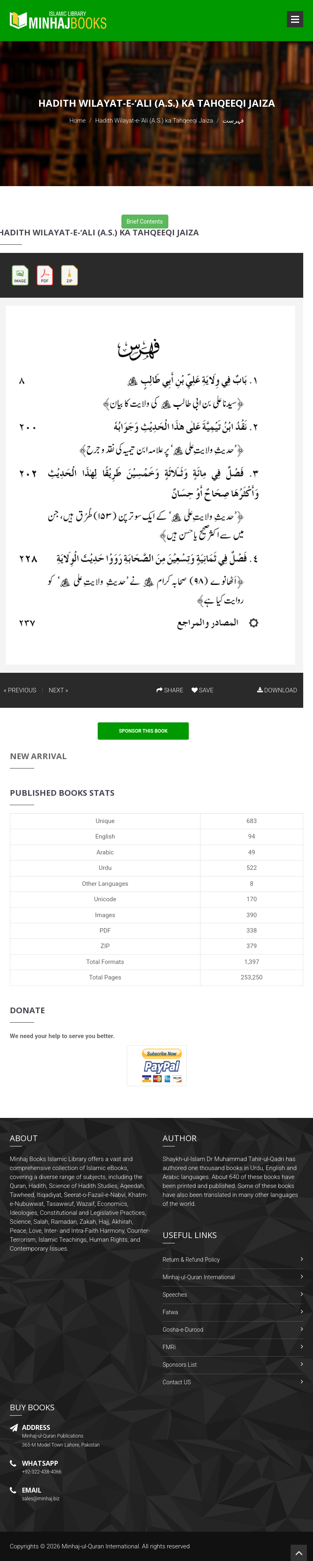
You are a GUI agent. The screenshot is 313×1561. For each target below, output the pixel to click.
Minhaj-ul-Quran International (199, 1277)
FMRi (169, 1347)
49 (251, 852)
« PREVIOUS (20, 690)
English (105, 836)
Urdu (105, 868)
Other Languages (105, 883)
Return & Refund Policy (191, 1259)
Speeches (175, 1294)
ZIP (105, 946)
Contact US (177, 1382)
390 (252, 915)
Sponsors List (180, 1364)
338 (252, 930)
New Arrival (38, 756)
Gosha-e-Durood (183, 1329)
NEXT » (58, 690)
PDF (105, 930)
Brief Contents (145, 221)
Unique (105, 821)
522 (252, 868)
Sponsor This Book (143, 731)
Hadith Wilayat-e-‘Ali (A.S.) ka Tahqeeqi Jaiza (154, 120)
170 (252, 899)
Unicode (105, 899)
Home (77, 120)
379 (252, 946)
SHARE (169, 690)
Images (105, 915)
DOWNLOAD (277, 690)
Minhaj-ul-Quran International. (101, 1546)
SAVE (203, 690)
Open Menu (295, 19)
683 (252, 821)
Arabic (105, 852)
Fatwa (170, 1312)
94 (251, 836)
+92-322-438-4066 (42, 1472)
